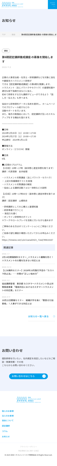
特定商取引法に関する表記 (28, 452)
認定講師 (6, 427)
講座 (13, 34)
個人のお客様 (8, 412)
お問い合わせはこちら (29, 377)
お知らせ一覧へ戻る (41, 317)
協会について (8, 421)
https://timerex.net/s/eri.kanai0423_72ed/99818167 (28, 240)
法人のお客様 (8, 417)
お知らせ (6, 438)
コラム (5, 432)
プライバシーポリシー (28, 448)
